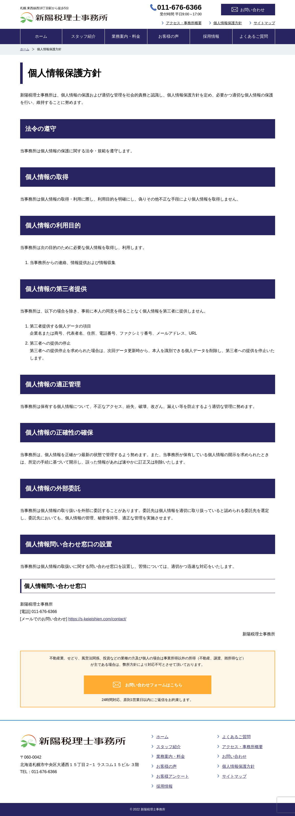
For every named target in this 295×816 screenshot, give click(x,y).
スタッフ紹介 (83, 36)
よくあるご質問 (253, 36)
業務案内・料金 (126, 36)
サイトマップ (264, 23)
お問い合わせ (234, 756)
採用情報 (211, 36)
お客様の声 (168, 36)
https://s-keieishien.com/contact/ (97, 619)
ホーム (41, 36)
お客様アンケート (172, 776)
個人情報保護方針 (227, 23)
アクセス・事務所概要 (184, 23)
